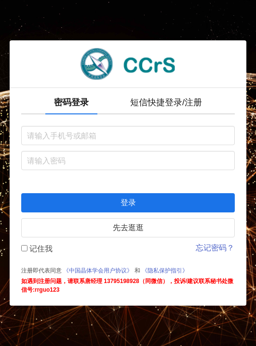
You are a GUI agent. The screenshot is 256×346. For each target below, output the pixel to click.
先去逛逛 (128, 227)
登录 (128, 202)
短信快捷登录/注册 (166, 102)
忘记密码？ (215, 247)
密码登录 (71, 102)
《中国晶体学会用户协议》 (98, 270)
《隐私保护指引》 (165, 270)
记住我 (37, 249)
